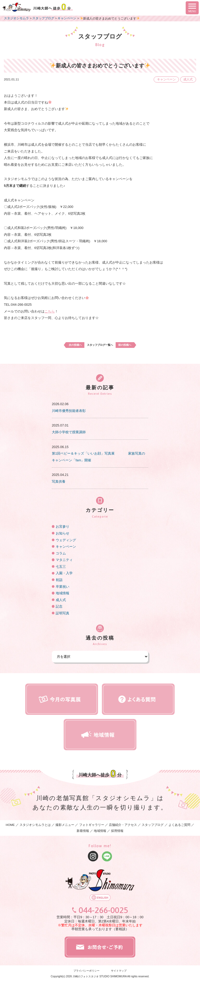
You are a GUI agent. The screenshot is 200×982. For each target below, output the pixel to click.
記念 (59, 606)
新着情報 (83, 830)
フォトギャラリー (91, 824)
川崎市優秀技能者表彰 (69, 411)
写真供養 (58, 481)
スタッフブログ (153, 824)
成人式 (188, 79)
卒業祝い (62, 587)
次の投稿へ (75, 344)
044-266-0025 (103, 910)
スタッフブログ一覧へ (100, 344)
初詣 (59, 580)
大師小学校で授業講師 (69, 432)
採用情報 (117, 830)
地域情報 (62, 593)
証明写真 (62, 613)
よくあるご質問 (179, 824)
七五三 (61, 567)
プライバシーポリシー (86, 970)
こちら (50, 311)
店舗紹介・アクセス (123, 824)
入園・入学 (64, 573)
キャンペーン (166, 79)
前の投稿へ (124, 344)
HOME (10, 824)
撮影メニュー (65, 824)
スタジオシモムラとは (35, 824)
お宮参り (62, 526)
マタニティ (64, 560)
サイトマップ (119, 970)
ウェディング (66, 540)
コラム (61, 553)
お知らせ (62, 533)
